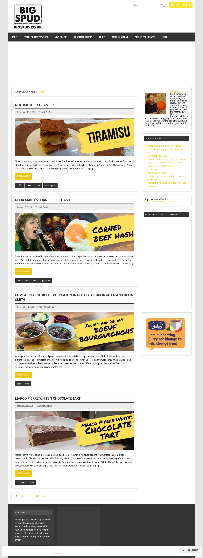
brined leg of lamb (157, 172)
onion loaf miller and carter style (164, 146)
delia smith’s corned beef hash (42, 200)
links (164, 37)
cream (29, 185)
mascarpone (50, 185)
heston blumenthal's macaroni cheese (166, 159)
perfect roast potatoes (36, 37)
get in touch (36, 533)
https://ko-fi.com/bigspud (158, 201)
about (102, 37)
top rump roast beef (158, 156)
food (38, 185)
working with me (120, 37)
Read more (23, 176)
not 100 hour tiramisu (34, 105)
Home (14, 37)
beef (19, 280)
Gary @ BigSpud (46, 112)
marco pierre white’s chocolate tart (48, 398)
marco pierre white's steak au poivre (166, 162)
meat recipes (61, 37)
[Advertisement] (102, 62)
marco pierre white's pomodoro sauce (167, 183)
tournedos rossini (157, 186)
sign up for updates (145, 37)
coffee (19, 185)
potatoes (46, 280)
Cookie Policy (57, 553)
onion (35, 280)
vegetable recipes (83, 37)
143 (37, 496)
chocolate (21, 482)
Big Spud (174, 91)
